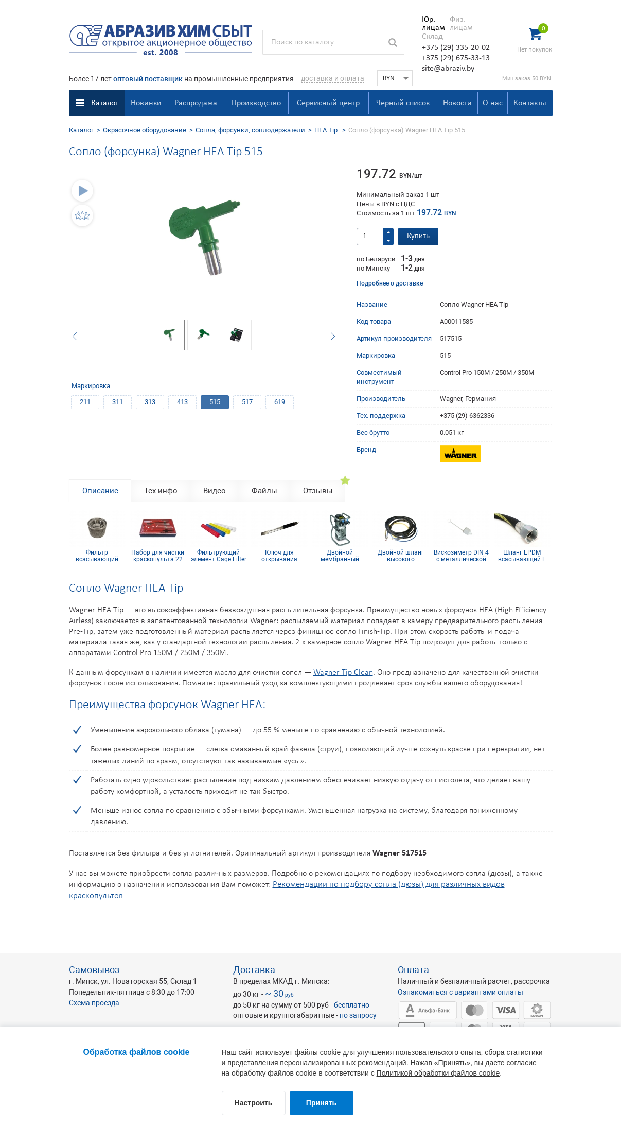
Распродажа (195, 103)
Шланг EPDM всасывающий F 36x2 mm (522, 555)
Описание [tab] (100, 490)
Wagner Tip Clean (343, 672)
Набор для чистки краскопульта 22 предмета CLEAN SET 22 (157, 555)
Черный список (403, 103)
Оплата (413, 969)
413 (182, 402)
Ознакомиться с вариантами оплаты (460, 992)
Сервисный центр (328, 103)
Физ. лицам (459, 23)
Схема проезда (94, 1003)
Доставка (254, 969)
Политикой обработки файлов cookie (438, 1073)
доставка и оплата (332, 78)
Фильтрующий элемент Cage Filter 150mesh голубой (218, 555)
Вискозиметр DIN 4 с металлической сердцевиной (461, 555)
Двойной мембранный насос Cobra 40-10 (339, 555)
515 (214, 402)
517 (247, 402)
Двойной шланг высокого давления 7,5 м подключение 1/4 (400, 555)
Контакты (529, 103)
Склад (432, 36)
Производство (256, 103)
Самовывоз (94, 969)
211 (85, 402)
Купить (418, 236)
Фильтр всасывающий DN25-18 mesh (97, 555)
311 (117, 402)
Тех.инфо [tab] (161, 490)
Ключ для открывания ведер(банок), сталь (279, 555)
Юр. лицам (431, 23)
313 (150, 402)
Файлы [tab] (264, 490)
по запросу (358, 1015)
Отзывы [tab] (318, 490)
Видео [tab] (214, 490)
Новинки (146, 103)
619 (279, 402)
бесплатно (351, 1005)
